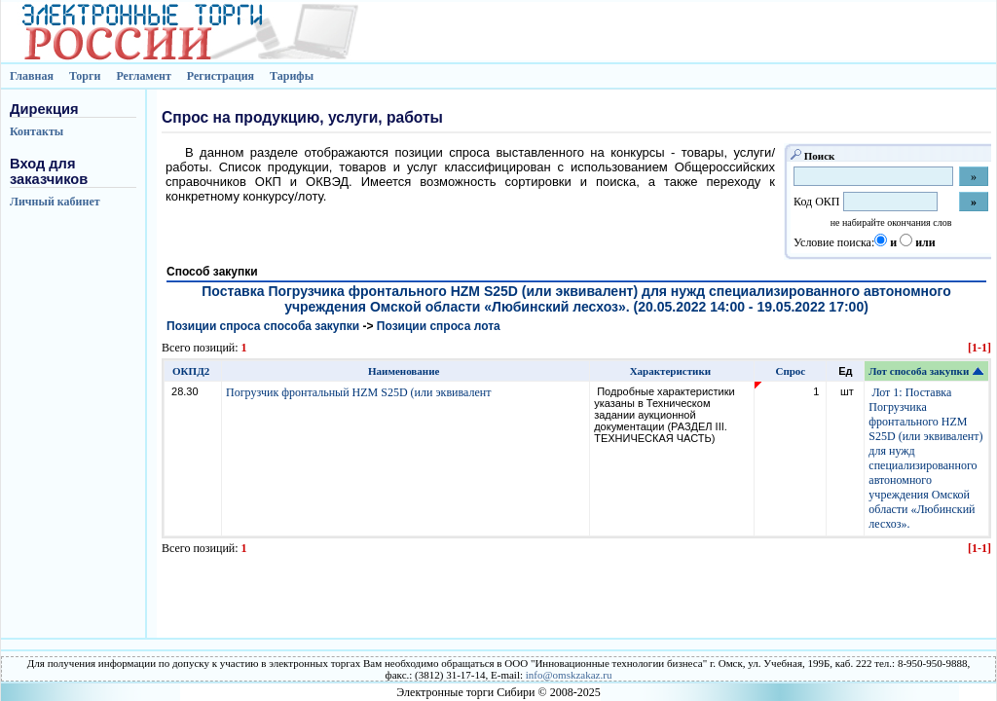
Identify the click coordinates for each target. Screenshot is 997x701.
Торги (85, 76)
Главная (32, 76)
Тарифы (292, 76)
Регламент (143, 76)
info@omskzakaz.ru (569, 675)
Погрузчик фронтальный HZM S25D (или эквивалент (360, 392)
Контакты (36, 131)
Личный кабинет (55, 201)
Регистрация (220, 76)
